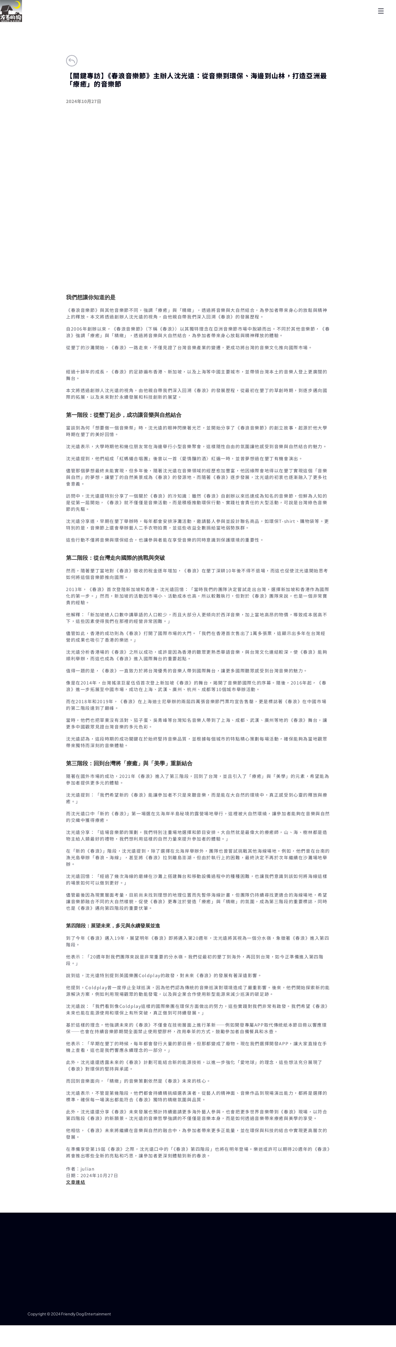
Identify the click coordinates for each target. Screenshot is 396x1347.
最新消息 (165, 20)
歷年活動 (248, 20)
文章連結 (75, 1209)
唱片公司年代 (289, 20)
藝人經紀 (206, 20)
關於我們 (124, 20)
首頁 (83, 20)
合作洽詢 (330, 20)
